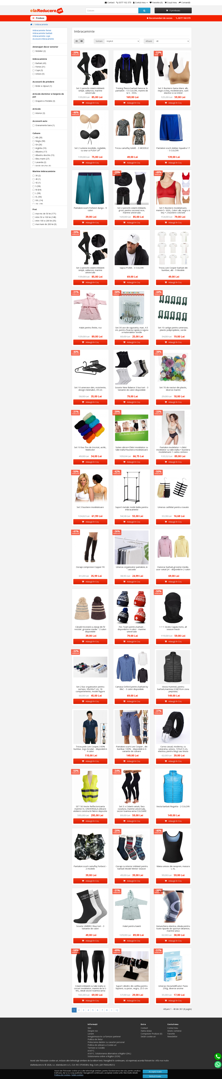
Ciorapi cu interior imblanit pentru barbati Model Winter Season (132, 867)
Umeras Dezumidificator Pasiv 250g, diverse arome (173, 987)
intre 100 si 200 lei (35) (44, 220)
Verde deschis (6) (42, 165)
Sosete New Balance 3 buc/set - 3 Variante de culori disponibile (131, 388)
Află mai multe (162, 1060)
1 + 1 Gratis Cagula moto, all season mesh (173, 628)
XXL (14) (38, 200)
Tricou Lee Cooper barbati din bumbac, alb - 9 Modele (173, 269)
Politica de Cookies (62, 1075)
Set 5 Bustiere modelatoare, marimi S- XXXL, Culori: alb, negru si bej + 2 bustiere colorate (173, 210)
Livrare (91, 1033)
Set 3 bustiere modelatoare (90, 507)
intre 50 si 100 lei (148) (44, 217)
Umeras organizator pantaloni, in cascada (132, 568)
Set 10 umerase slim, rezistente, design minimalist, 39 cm (90, 388)
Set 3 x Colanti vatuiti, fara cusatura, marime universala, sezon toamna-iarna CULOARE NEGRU (132, 810)
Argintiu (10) (39, 148)
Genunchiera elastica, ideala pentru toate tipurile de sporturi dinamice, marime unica (173, 928)
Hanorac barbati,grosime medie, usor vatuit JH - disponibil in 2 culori (173, 568)
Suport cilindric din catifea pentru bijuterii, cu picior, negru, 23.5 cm (132, 987)
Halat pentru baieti (132, 926)
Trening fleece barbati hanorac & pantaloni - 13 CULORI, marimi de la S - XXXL (132, 90)
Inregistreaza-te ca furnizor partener (104, 1036)
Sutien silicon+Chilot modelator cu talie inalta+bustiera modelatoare (132, 448)
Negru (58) (39, 141)
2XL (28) (38, 203)
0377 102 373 (183, 18)
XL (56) (37, 196)
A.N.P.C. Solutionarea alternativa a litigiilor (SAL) (109, 1053)
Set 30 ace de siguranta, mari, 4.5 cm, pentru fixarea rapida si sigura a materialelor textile (131, 330)
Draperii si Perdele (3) (44, 101)
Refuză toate (155, 1076)
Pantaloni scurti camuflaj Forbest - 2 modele (90, 867)
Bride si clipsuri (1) (42, 86)
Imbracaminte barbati (42, 33)
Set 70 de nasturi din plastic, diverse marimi (173, 388)
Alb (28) (37, 137)
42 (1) (37, 182)
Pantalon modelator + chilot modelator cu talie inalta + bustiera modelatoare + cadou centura (173, 449)
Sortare (99, 41)
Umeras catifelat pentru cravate (173, 507)
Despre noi (93, 1030)
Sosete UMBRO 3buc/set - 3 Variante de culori (90, 927)
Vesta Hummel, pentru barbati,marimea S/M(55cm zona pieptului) (173, 689)
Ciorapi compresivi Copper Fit (90, 567)
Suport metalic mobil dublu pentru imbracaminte (131, 508)
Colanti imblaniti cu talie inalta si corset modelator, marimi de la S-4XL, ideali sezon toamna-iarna (90, 988)
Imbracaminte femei (42, 30)
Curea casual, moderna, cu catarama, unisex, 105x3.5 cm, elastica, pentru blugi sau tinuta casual (173, 750)
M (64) (37, 189)
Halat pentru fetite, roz (90, 327)
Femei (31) (39, 66)
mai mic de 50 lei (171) (44, 213)
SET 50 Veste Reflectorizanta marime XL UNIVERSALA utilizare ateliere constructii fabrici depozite (90, 808)
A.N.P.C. (91, 1050)
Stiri (89, 1028)
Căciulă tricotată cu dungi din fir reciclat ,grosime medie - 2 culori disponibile (90, 629)
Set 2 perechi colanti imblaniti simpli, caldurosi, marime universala (90, 90)
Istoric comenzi (174, 1030)
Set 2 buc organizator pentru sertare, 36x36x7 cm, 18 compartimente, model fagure (90, 689)
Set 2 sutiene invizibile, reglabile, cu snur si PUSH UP (90, 149)
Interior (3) (39, 113)
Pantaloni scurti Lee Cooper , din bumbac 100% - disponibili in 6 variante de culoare (131, 749)
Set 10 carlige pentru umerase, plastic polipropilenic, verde (173, 328)
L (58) (37, 193)
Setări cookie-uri (148, 1036)
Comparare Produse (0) (151, 1033)
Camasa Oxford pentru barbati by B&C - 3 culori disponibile (131, 687)
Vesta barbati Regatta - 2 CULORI (173, 806)
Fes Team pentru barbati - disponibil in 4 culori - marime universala (132, 629)
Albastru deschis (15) (43, 155)
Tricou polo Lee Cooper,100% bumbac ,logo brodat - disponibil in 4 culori (90, 749)
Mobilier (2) (39, 51)
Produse (38, 18)
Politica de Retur (95, 1039)
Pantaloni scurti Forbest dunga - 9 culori (90, 209)
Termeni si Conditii (96, 1047)
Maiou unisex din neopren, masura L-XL (173, 867)
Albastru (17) (40, 151)
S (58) (37, 186)
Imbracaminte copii (41, 36)
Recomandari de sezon (159, 18)
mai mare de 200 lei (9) (44, 224)
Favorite (171, 1033)
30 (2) (37, 175)
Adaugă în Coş (90, 102)
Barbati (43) (39, 63)
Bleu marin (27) (41, 158)
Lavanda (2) (39, 162)
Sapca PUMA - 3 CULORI (132, 267)
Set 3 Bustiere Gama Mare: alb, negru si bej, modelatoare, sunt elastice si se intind (173, 90)
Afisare (149, 41)
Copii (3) (38, 70)
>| (117, 1010)
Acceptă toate (155, 1071)
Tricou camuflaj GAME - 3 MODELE (132, 148)
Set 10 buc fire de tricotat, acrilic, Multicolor (90, 448)
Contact (144, 1028)
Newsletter (172, 1036)
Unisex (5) (38, 73)
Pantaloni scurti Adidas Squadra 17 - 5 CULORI (173, 149)
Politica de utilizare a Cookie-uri (102, 1045)
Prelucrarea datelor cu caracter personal (106, 1042)
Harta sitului (146, 1030)
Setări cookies (77, 1075)
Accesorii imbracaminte (43, 38)
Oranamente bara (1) (44, 125)
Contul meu (172, 1028)
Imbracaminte (41, 24)
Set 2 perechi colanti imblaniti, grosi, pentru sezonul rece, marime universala (131, 210)
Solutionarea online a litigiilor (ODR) (104, 1056)
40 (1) (37, 179)
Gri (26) (37, 144)
